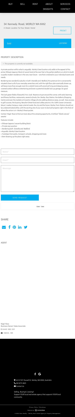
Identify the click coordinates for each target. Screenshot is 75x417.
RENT (35, 4)
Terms (42, 206)
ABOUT (49, 4)
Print (63, 30)
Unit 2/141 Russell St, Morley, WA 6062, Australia (32, 380)
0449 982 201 (8, 329)
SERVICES (65, 4)
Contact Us (19, 386)
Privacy (38, 206)
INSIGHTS (48, 9)
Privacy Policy (33, 407)
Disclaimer (42, 407)
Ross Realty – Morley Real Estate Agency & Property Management (40, 413)
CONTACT (65, 9)
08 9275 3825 (20, 383)
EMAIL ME (7, 333)
